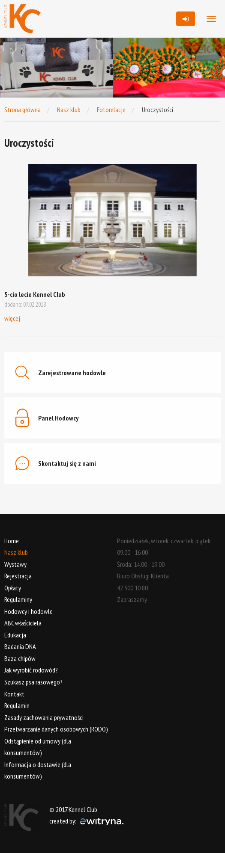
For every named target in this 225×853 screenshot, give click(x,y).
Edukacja (15, 635)
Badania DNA (20, 646)
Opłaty (12, 587)
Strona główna (22, 109)
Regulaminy (18, 599)
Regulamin (17, 705)
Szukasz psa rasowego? (33, 682)
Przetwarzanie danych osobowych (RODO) (56, 729)
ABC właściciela (23, 623)
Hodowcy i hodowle (28, 611)
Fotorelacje (111, 109)
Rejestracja (18, 576)
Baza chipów (20, 658)
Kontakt (14, 694)
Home (11, 540)
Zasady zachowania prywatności (44, 717)
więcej (12, 318)
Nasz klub (69, 109)
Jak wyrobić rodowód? (31, 670)
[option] (58, 68)
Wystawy (15, 564)
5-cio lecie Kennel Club (34, 294)
